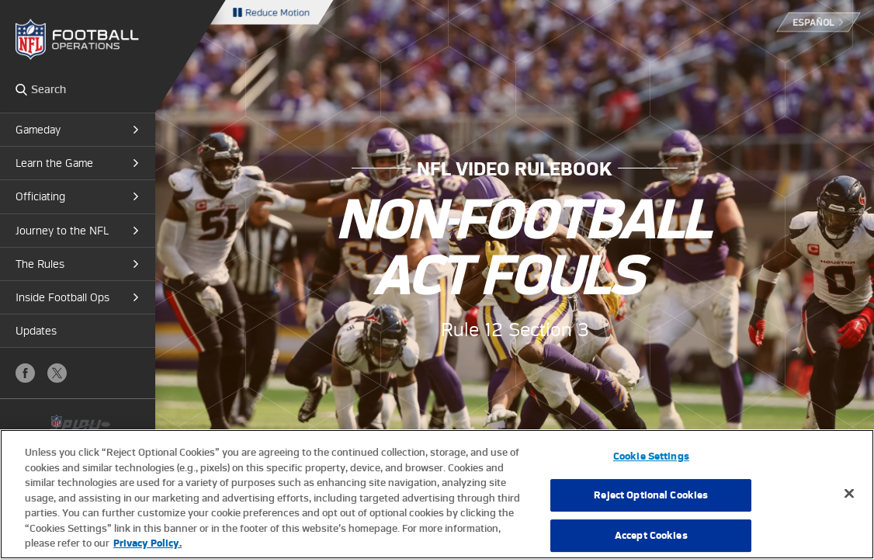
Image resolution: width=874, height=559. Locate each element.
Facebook (25, 373)
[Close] (849, 493)
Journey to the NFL (62, 230)
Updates (36, 331)
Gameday (38, 129)
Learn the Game (54, 163)
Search (21, 89)
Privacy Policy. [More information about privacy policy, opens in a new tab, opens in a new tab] (147, 543)
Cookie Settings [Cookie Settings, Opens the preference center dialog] (651, 456)
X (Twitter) (57, 373)
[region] (437, 494)
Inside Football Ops (62, 297)
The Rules (40, 264)
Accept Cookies (651, 535)
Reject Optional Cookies (651, 495)
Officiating (40, 196)
